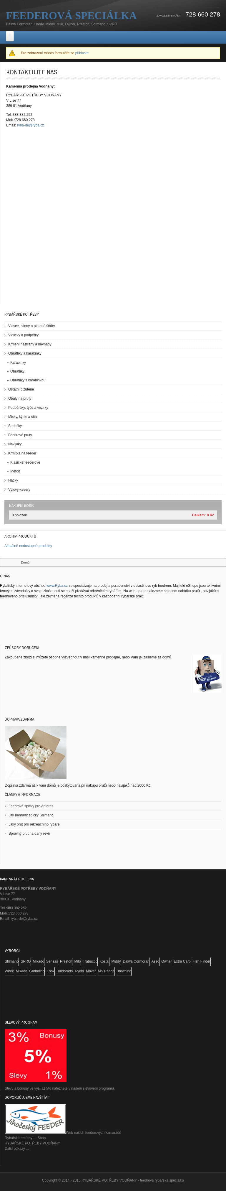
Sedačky (15, 426)
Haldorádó (64, 971)
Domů (25, 562)
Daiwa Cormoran (136, 961)
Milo (77, 961)
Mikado (38, 961)
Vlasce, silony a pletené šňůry (31, 326)
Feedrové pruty (20, 435)
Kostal (104, 961)
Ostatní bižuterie (21, 389)
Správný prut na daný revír (29, 833)
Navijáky (14, 444)
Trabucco (90, 961)
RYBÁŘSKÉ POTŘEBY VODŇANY (32, 1143)
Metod (15, 471)
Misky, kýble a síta (22, 417)
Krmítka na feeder (22, 453)
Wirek (9, 971)
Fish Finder (201, 961)
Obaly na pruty (19, 398)
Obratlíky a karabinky (24, 353)
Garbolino (36, 971)
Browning (124, 971)
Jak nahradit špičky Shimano (31, 815)
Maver (91, 971)
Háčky (13, 480)
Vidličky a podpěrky (23, 335)
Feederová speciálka (71, 16)
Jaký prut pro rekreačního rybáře (34, 824)
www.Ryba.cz (57, 586)
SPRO (26, 961)
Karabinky (18, 362)
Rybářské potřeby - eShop (25, 1138)
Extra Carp (182, 961)
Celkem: (199, 515)
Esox (50, 971)
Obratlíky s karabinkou (27, 380)
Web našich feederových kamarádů (63, 1133)
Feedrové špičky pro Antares (31, 806)
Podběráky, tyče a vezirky (28, 408)
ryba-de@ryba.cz (30, 125)
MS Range (106, 971)
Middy (116, 961)
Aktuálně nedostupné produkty (28, 546)
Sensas (52, 961)
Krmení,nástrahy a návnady (29, 344)
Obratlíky (17, 371)
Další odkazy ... (17, 1148)
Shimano (12, 961)
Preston (66, 961)
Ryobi (79, 971)
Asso (155, 961)
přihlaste (82, 53)
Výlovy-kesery (19, 489)
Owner (166, 961)
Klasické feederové (25, 462)
